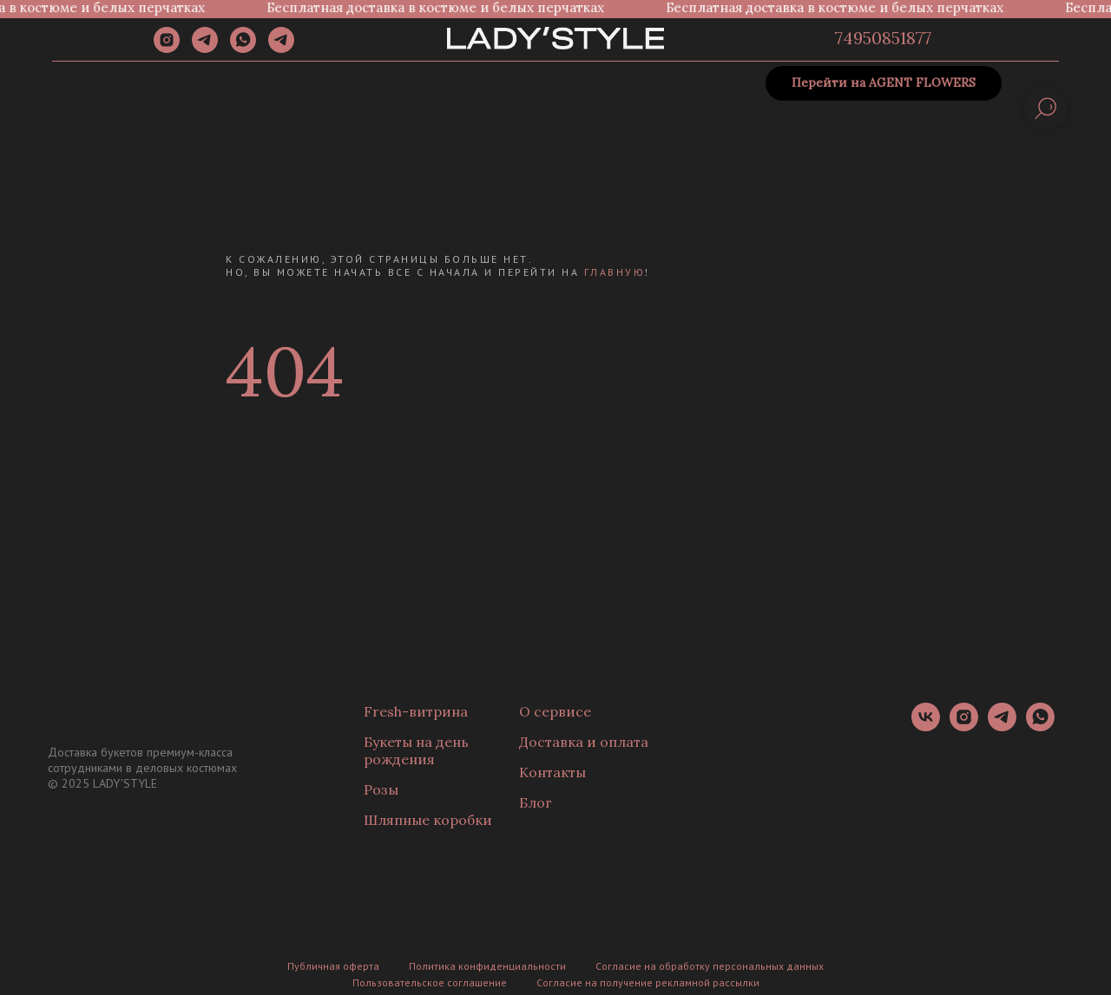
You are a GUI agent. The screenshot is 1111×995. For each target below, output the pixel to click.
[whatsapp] (243, 48)
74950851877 (883, 38)
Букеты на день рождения (416, 750)
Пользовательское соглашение (429, 982)
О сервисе (555, 711)
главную (615, 271)
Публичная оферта (333, 965)
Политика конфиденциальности (487, 965)
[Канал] (281, 48)
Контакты (552, 772)
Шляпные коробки (428, 819)
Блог (535, 802)
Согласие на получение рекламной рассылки (647, 982)
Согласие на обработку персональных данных (709, 965)
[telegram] (205, 48)
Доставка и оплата (583, 741)
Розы (381, 789)
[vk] (925, 726)
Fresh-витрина (416, 711)
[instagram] (167, 48)
